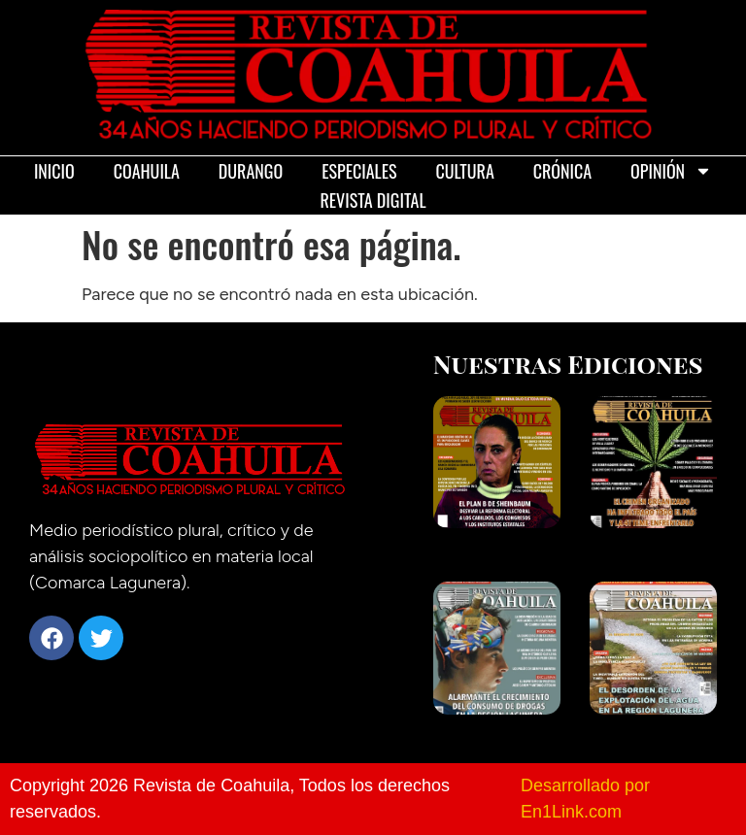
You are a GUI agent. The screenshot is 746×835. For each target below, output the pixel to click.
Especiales (359, 171)
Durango (251, 171)
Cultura (465, 171)
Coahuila (147, 171)
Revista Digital (372, 200)
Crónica (562, 171)
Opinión (671, 170)
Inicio (54, 171)
